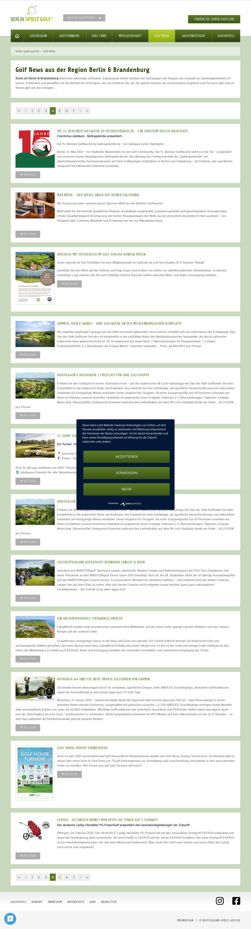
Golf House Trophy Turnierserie (85, 748)
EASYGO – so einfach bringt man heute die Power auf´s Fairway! (109, 820)
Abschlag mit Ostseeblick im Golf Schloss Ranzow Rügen (103, 254)
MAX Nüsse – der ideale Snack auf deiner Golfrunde (100, 195)
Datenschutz (75, 902)
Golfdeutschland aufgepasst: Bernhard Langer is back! (103, 562)
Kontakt (37, 902)
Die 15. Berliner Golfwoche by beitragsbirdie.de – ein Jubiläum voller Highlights (124, 131)
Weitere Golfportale (82, 18)
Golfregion (38, 36)
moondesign (185, 920)
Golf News (161, 36)
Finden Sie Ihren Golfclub (214, 19)
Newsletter (108, 902)
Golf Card (99, 36)
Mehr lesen (27, 175)
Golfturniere (69, 36)
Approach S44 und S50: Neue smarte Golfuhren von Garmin (105, 679)
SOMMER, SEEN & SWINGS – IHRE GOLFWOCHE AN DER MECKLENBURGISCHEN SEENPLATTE (121, 323)
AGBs (93, 902)
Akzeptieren (126, 457)
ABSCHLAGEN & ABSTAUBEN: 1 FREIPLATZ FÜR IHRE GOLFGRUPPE (105, 375)
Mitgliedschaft (130, 36)
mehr (126, 489)
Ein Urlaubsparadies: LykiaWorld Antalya (92, 618)
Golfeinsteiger (193, 36)
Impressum (55, 902)
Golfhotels (225, 36)
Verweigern (126, 473)
